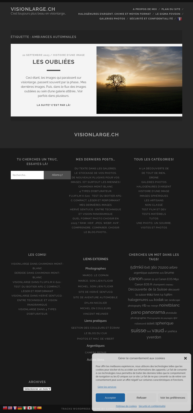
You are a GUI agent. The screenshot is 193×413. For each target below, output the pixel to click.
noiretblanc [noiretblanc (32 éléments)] (169, 305)
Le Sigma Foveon (168, 13)
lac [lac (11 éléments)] (166, 299)
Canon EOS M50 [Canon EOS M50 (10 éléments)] (169, 279)
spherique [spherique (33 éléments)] (164, 323)
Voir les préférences (172, 397)
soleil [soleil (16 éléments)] (151, 323)
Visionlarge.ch (33, 9)
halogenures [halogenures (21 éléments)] (138, 300)
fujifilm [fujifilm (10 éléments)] (168, 294)
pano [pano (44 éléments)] (136, 312)
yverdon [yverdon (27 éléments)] (154, 337)
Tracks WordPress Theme (81, 408)
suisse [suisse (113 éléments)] (138, 330)
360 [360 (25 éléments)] (154, 267)
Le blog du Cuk (95, 333)
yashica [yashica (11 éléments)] (172, 331)
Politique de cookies (126, 406)
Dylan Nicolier (95, 302)
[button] (185, 358)
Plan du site (171, 9)
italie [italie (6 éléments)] (151, 300)
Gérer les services (107, 387)
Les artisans (154, 200)
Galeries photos (112, 18)
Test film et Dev (154, 209)
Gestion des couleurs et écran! (95, 327)
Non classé (154, 204)
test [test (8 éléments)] (149, 331)
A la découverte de (154, 168)
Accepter (110, 397)
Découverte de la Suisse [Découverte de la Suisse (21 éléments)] (147, 289)
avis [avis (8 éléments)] (162, 273)
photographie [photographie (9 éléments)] (138, 318)
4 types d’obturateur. (95, 191)
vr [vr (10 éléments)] (166, 331)
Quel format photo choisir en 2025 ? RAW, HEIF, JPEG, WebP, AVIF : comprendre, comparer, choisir (95, 223)
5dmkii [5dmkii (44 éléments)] (136, 267)
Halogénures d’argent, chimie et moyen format (114, 13)
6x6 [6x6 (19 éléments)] (147, 267)
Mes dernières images (96, 204)
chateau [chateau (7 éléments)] (169, 284)
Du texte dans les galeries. (95, 168)
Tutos (154, 218)
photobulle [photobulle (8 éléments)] (171, 313)
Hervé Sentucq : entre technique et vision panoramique (40, 300)
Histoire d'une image (69, 55)
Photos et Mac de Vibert (95, 338)
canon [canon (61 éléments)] (136, 278)
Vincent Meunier (95, 313)
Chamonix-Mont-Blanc (95, 186)
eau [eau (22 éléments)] (150, 294)
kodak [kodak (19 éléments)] (159, 300)
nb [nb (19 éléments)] (144, 305)
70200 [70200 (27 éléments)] (163, 267)
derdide (20, 272)
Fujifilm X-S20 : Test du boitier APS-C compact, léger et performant (38, 287)
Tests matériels (154, 214)
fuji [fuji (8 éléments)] (161, 295)
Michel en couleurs (95, 308)
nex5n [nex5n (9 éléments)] (154, 305)
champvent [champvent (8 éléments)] (159, 284)
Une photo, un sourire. (154, 223)
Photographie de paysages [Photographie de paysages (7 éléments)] (160, 318)
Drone (154, 177)
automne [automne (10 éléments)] (153, 272)
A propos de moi (145, 9)
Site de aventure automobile (95, 297)
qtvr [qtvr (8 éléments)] (175, 318)
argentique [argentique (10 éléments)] (140, 272)
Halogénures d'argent (154, 186)
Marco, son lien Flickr (95, 280)
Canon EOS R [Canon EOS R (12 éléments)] (143, 284)
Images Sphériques (154, 195)
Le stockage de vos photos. (95, 173)
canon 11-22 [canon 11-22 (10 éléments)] (150, 279)
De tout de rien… (154, 173)
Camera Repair (95, 352)
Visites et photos (154, 227)
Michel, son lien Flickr (95, 286)
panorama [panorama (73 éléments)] (153, 312)
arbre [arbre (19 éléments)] (173, 267)
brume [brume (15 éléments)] (169, 272)
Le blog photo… (95, 232)
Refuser (142, 397)
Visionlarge (20, 263)
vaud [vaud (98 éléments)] (158, 330)
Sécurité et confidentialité (152, 406)
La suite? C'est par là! (53, 105)
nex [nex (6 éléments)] (148, 306)
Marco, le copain (96, 275)
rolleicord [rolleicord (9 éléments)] (140, 323)
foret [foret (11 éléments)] (156, 294)
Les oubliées (53, 62)
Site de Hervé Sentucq (96, 291)
